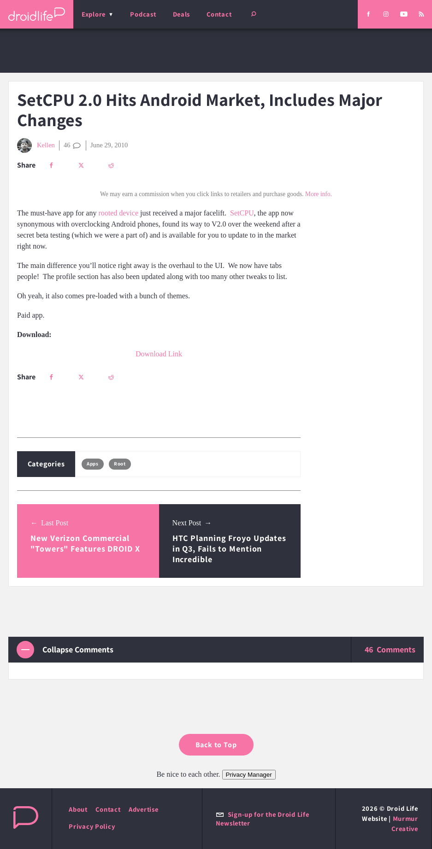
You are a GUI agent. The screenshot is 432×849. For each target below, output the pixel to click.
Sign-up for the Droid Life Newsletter (262, 818)
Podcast (143, 14)
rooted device (118, 213)
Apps (92, 463)
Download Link (159, 354)
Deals (181, 14)
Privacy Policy (92, 826)
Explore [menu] (94, 14)
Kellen (36, 145)
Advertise (144, 809)
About (78, 809)
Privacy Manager (249, 774)
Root (119, 463)
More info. (318, 194)
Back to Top (216, 745)
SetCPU (242, 213)
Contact (219, 14)
